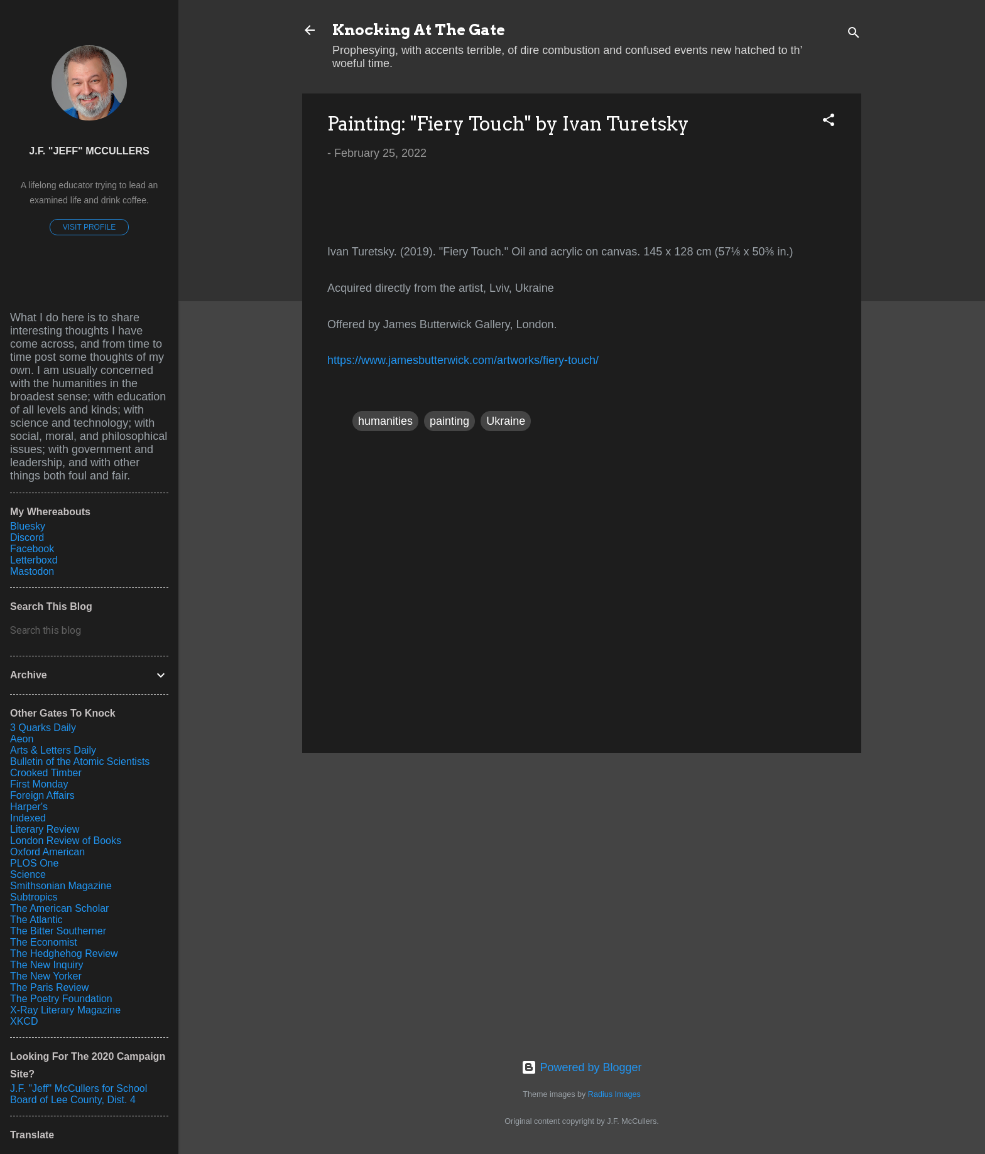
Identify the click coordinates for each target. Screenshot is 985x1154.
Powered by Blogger (581, 1067)
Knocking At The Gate (418, 30)
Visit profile (89, 227)
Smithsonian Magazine (61, 885)
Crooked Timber (46, 772)
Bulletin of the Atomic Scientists (80, 761)
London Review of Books (65, 840)
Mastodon (32, 571)
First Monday (39, 784)
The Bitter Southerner (58, 931)
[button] (828, 121)
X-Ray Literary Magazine (65, 1010)
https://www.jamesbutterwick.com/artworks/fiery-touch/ (463, 360)
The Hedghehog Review (64, 953)
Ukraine (505, 421)
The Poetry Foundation (61, 998)
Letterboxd (34, 560)
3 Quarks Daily (43, 727)
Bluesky (27, 526)
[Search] (853, 34)
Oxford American (47, 852)
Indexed (28, 818)
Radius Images (614, 1094)
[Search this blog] (89, 631)
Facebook (32, 548)
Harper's (29, 806)
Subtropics (34, 897)
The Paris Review (49, 987)
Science (28, 874)
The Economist (43, 942)
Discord (27, 537)
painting (449, 421)
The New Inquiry (47, 964)
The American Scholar (59, 908)
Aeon (21, 739)
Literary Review (44, 829)
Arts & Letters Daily (53, 750)
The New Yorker (46, 976)
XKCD (24, 1021)
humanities (385, 421)
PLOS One (34, 863)
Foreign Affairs (42, 795)
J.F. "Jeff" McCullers (89, 150)
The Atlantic (36, 919)
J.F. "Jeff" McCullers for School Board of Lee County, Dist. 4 (78, 1094)
